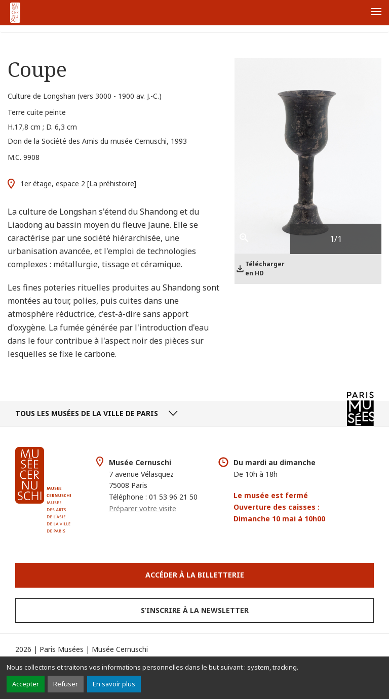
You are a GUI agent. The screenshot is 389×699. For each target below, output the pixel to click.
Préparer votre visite (142, 508)
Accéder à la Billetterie (194, 575)
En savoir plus (114, 683)
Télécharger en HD (265, 268)
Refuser (65, 683)
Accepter (25, 683)
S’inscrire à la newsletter (195, 610)
